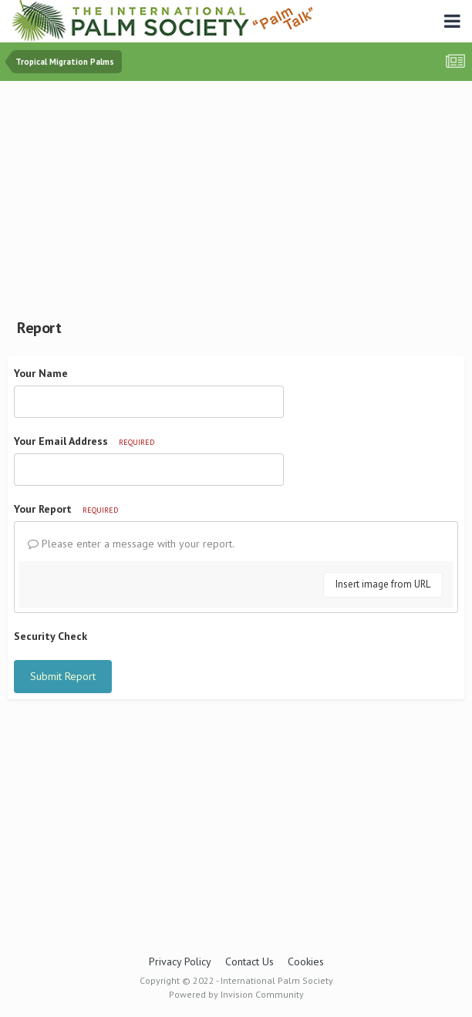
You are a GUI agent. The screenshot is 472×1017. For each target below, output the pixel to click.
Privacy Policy (180, 961)
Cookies (306, 961)
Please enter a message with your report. (131, 544)
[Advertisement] (240, 197)
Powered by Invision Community (236, 994)
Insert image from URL (382, 584)
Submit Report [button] (63, 676)
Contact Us (249, 961)
